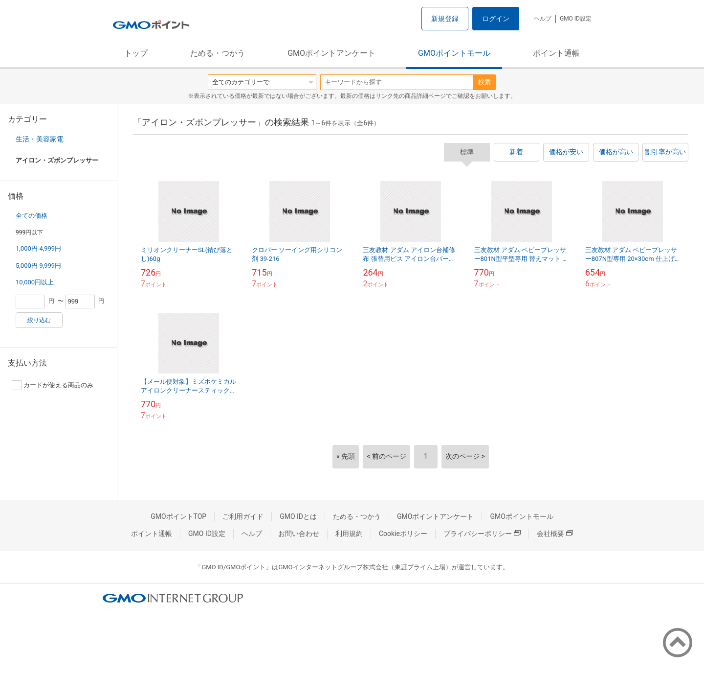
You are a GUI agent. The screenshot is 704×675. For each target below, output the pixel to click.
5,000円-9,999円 (38, 265)
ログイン (495, 19)
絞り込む (39, 320)
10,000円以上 (35, 282)
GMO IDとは (298, 516)
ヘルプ (542, 18)
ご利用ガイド (243, 516)
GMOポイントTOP (178, 516)
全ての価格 (31, 215)
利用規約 (349, 533)
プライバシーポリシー (482, 533)
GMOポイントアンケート (331, 53)
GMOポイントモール (454, 53)
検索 (484, 82)
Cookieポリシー (403, 533)
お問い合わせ (298, 533)
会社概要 (555, 533)
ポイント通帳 (556, 53)
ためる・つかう (217, 53)
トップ (136, 53)
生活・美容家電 (40, 139)
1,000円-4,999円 (38, 248)
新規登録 (445, 19)
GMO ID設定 (576, 18)
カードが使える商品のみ (52, 385)
